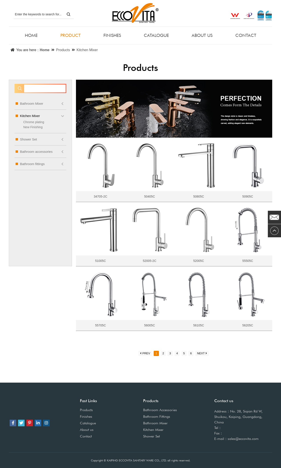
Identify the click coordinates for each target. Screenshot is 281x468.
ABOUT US (202, 35)
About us (87, 430)
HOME (31, 35)
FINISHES (112, 35)
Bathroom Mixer (40, 103)
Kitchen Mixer (87, 50)
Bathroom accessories (40, 151)
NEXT (202, 353)
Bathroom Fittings (156, 416)
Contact (86, 436)
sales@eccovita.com (243, 439)
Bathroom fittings (40, 164)
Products (63, 50)
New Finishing (33, 127)
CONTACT (245, 35)
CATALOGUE (156, 35)
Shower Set (40, 139)
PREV (145, 353)
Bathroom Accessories (160, 410)
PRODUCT (70, 35)
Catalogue (88, 423)
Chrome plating (33, 122)
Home (44, 50)
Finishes (86, 416)
